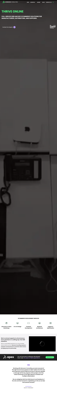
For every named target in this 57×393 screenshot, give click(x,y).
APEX (28, 2)
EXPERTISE (33, 2)
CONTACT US (48, 2)
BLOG (43, 2)
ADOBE (39, 2)
